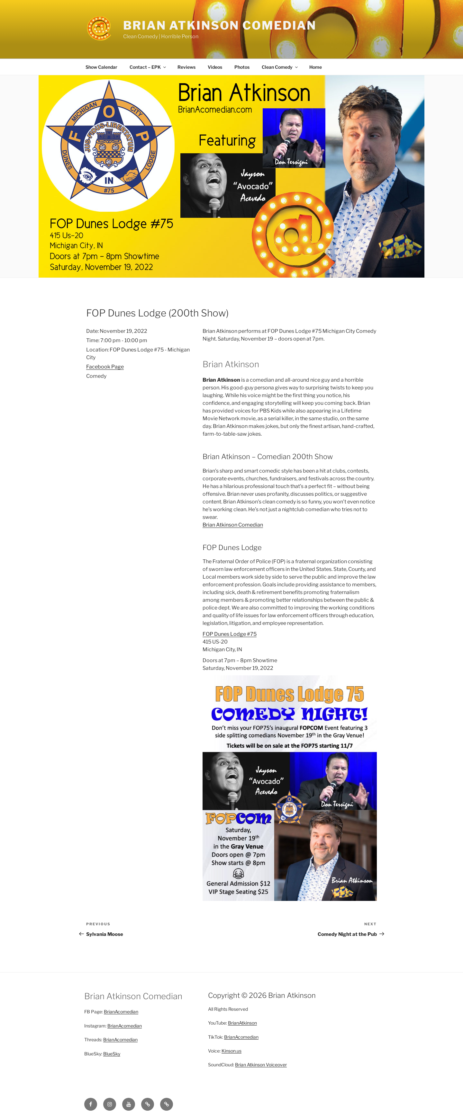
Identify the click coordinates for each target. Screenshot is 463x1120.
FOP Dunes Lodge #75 (230, 634)
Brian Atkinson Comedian (219, 25)
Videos (215, 67)
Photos (242, 67)
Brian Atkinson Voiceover (261, 1064)
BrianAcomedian (121, 1011)
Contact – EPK (148, 67)
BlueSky (111, 1053)
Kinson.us (231, 1050)
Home (315, 67)
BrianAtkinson (242, 1023)
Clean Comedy (280, 67)
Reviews (186, 67)
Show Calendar (101, 67)
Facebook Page (105, 367)
